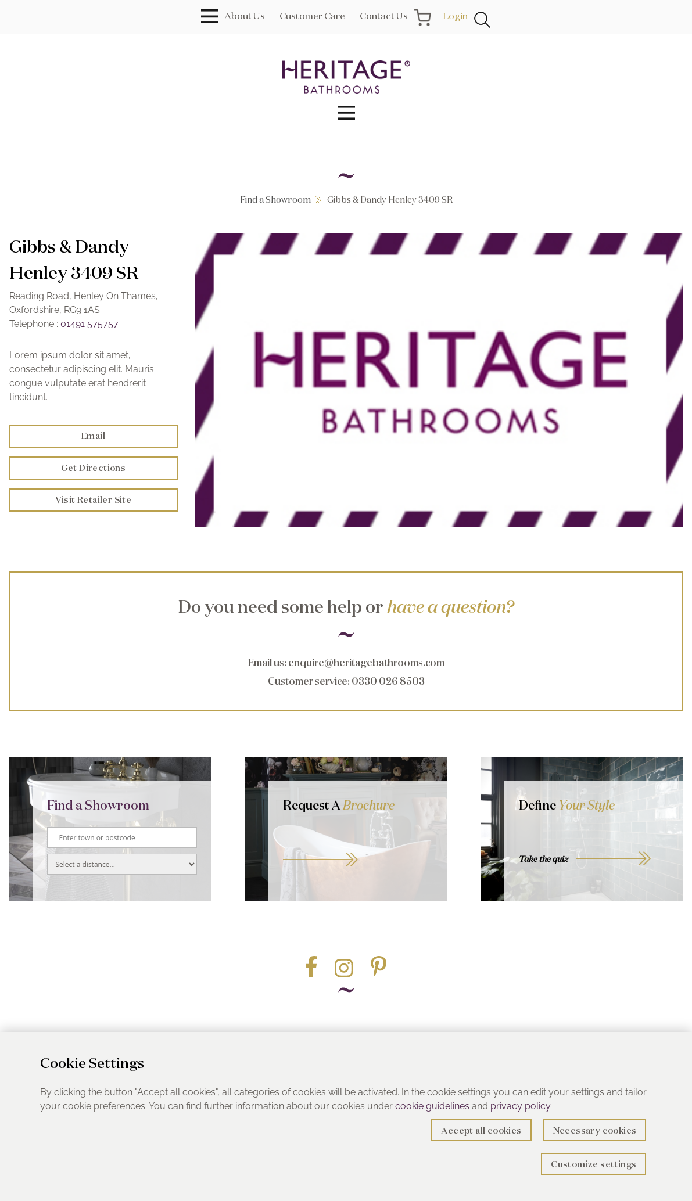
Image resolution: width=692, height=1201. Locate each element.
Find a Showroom (275, 199)
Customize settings (593, 1164)
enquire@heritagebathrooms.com (366, 662)
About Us (244, 15)
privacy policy (520, 1106)
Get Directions (93, 467)
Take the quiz (543, 859)
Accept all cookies (481, 1130)
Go (358, 846)
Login (455, 15)
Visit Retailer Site (93, 499)
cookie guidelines (432, 1106)
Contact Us (384, 15)
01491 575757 (89, 323)
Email (93, 435)
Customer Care (312, 15)
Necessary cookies (595, 1130)
